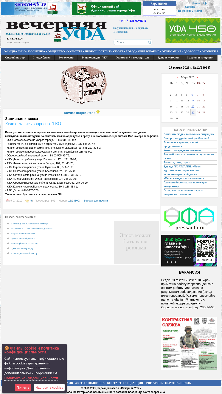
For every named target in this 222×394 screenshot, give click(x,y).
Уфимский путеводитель (133, 57)
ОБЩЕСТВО (56, 51)
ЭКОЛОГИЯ (210, 51)
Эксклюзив (66, 57)
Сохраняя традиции (200, 57)
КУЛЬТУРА (74, 51)
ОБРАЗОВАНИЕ (149, 51)
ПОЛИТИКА (36, 51)
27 (193, 112)
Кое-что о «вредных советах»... (184, 150)
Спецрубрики (42, 57)
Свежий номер (15, 57)
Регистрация (21, 42)
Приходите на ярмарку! (22, 248)
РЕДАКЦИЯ (135, 383)
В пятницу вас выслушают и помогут (29, 223)
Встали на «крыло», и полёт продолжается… (182, 144)
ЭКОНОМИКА (172, 51)
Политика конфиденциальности (31, 378)
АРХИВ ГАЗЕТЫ (74, 383)
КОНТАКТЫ (115, 383)
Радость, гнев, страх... (178, 162)
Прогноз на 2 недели (190, 10)
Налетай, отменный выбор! (24, 253)
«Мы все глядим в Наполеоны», (184, 178)
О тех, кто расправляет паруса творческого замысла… (183, 192)
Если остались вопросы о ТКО (33, 123)
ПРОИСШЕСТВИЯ (98, 51)
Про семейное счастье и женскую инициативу (185, 184)
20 (192, 106)
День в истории (168, 57)
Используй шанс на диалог (24, 243)
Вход (9, 42)
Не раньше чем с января (23, 233)
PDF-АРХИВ (154, 383)
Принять (23, 387)
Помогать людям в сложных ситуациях (189, 134)
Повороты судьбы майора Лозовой (186, 138)
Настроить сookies (49, 387)
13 (192, 100)
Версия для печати (96, 200)
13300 (75, 200)
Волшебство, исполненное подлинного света (189, 156)
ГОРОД (130, 51)
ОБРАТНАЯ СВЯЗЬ (178, 383)
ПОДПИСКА (96, 383)
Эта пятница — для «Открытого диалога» (32, 228)
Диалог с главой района (22, 238)
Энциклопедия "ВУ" (95, 57)
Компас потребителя (79, 113)
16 (69, 200)
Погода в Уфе (199, 3)
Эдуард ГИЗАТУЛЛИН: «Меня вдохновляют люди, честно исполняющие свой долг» (182, 170)
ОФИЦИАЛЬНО (15, 51)
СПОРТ (118, 51)
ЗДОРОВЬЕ (191, 51)
